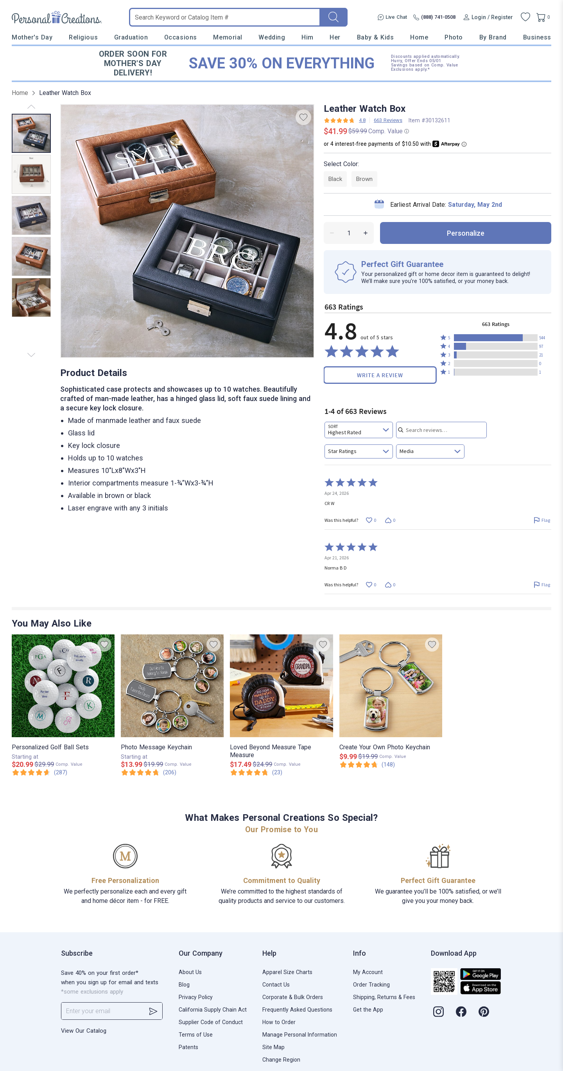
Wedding (271, 37)
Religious (83, 37)
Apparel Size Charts (287, 972)
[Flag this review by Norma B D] (541, 584)
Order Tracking (371, 984)
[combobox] (359, 430)
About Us (190, 972)
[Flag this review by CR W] (541, 520)
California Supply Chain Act (213, 1010)
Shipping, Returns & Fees (384, 997)
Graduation (131, 37)
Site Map (273, 1047)
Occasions (180, 37)
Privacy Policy (196, 997)
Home (419, 37)
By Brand (493, 37)
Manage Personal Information (299, 1035)
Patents (188, 1047)
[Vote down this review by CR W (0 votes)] (390, 520)
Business (537, 37)
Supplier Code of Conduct (211, 1022)
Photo (454, 37)
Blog (184, 984)
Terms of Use (196, 1035)
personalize (465, 233)
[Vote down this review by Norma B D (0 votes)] (390, 584)
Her (335, 37)
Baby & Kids (375, 37)
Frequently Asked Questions (297, 1010)
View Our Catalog (83, 1030)
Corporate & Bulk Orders (292, 997)
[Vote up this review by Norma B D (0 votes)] (370, 584)
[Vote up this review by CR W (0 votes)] (370, 520)
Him (307, 37)
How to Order (279, 1022)
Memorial (227, 37)
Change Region (281, 1060)
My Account (368, 972)
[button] (495, 337)
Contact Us (276, 984)
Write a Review (380, 375)
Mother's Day (32, 37)
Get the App (368, 1010)
